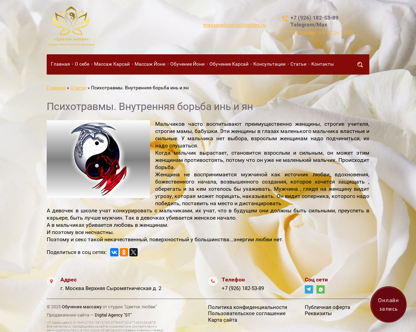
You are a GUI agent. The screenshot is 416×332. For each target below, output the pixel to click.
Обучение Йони (187, 64)
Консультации (269, 64)
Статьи (298, 64)
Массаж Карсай (112, 64)
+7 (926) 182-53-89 (243, 288)
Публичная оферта (327, 307)
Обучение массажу (82, 306)
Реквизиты (318, 313)
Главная (60, 64)
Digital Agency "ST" (113, 315)
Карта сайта (222, 320)
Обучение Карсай (229, 64)
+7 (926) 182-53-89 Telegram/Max (314, 21)
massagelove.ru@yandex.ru (234, 25)
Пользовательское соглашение (247, 313)
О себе (82, 64)
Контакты (322, 64)
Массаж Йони (150, 64)
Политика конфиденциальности (247, 307)
